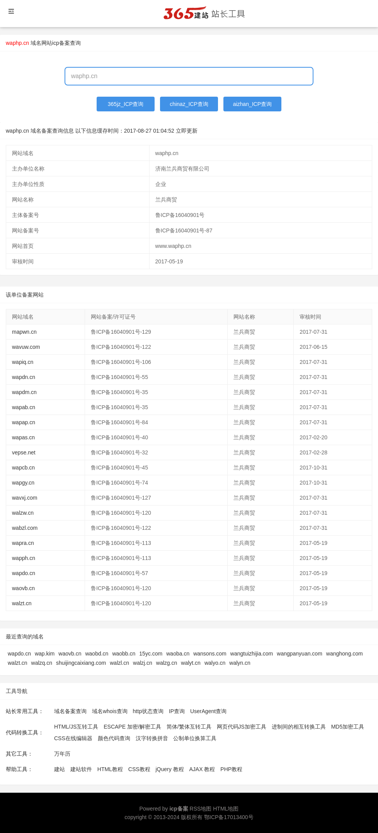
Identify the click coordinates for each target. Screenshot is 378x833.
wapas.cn (23, 437)
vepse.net (24, 452)
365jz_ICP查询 (126, 104)
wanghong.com (344, 653)
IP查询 (177, 711)
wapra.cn (23, 543)
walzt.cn (22, 603)
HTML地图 (225, 809)
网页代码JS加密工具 (241, 727)
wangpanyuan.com (299, 653)
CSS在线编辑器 (73, 738)
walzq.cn (41, 663)
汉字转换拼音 (152, 738)
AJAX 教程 (202, 769)
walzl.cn (119, 663)
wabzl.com (24, 528)
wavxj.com (24, 498)
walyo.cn (214, 663)
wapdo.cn (23, 573)
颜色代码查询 (114, 738)
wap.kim (44, 653)
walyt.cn (191, 663)
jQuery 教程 (169, 769)
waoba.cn (177, 653)
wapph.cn (23, 558)
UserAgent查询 (208, 711)
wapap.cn (23, 422)
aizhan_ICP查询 (252, 104)
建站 (59, 769)
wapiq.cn (22, 362)
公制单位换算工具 (194, 738)
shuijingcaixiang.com (81, 663)
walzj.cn (142, 663)
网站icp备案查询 (61, 43)
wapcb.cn (23, 467)
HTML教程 (110, 769)
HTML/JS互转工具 (76, 727)
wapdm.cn (24, 392)
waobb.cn (123, 653)
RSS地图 (201, 809)
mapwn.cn (24, 332)
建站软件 (81, 769)
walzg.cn (166, 663)
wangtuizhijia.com (251, 653)
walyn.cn (239, 663)
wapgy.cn (23, 483)
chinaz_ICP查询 (189, 104)
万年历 (62, 754)
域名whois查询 (110, 711)
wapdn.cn (23, 377)
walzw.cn (23, 513)
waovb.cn (23, 588)
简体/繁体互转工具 (189, 727)
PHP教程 (231, 769)
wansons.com (209, 653)
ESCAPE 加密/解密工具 (132, 727)
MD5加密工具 (347, 727)
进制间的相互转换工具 (299, 727)
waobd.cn (96, 653)
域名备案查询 (70, 711)
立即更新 (187, 131)
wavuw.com (26, 347)
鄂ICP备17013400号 (229, 817)
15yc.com (150, 653)
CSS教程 (139, 769)
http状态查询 (148, 711)
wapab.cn (23, 407)
